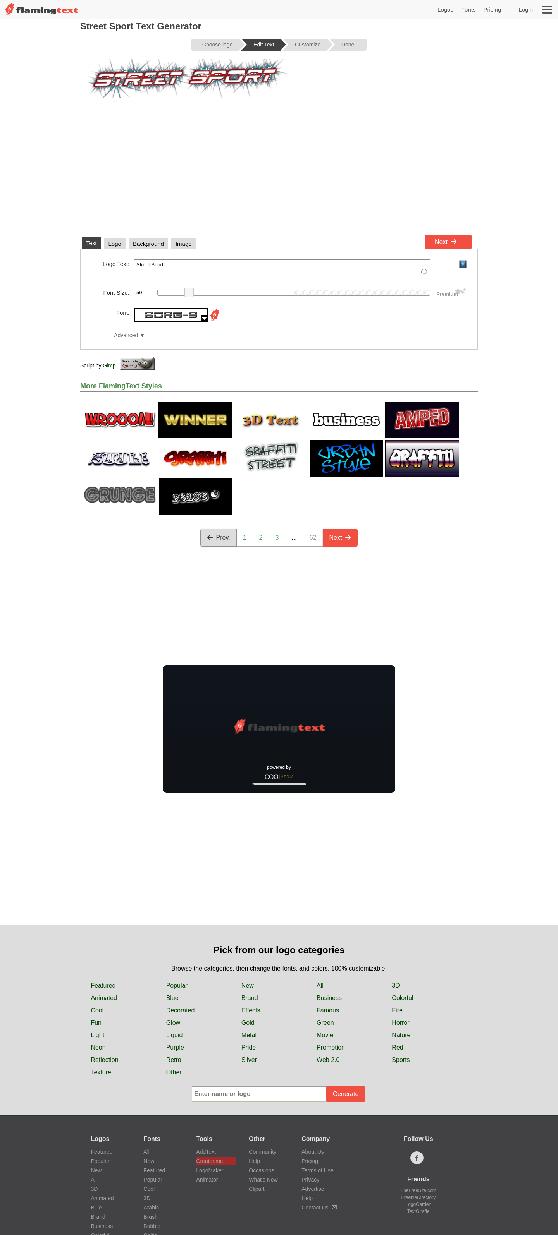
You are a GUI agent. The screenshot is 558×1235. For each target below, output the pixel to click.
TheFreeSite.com (418, 1190)
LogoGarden (418, 1204)
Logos (445, 9)
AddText (206, 1152)
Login (525, 9)
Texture (101, 1072)
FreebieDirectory (418, 1197)
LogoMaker (209, 1170)
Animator (207, 1180)
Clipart (256, 1189)
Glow (173, 1022)
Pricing (492, 9)
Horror (400, 1022)
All (320, 985)
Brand (249, 998)
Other (174, 1072)
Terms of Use (317, 1170)
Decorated (180, 1010)
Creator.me (209, 1161)
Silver (249, 1060)
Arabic (151, 1207)
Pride (248, 1047)
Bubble (151, 1226)
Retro (173, 1060)
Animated (104, 998)
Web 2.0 (328, 1060)
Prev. (218, 537)
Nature (401, 1035)
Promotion (331, 1047)
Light (97, 1035)
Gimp (109, 365)
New (247, 985)
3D (396, 985)
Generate (346, 1094)
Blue (172, 998)
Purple (175, 1047)
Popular (177, 985)
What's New (263, 1180)
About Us (312, 1152)
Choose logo (217, 44)
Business (329, 998)
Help (254, 1161)
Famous (328, 1010)
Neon (98, 1047)
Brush (150, 1217)
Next (446, 241)
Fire (397, 1010)
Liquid (174, 1035)
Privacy (310, 1180)
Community (262, 1152)
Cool (97, 1010)
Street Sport (282, 269)
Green (325, 1022)
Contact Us (319, 1207)
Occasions (261, 1170)
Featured (103, 985)
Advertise (312, 1189)
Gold (248, 1022)
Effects (250, 1010)
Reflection (104, 1060)
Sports (401, 1060)
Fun (96, 1022)
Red (397, 1047)
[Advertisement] (279, 173)
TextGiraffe (418, 1211)
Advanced (126, 335)
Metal (249, 1035)
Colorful (402, 998)
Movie (325, 1035)
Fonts (468, 9)
